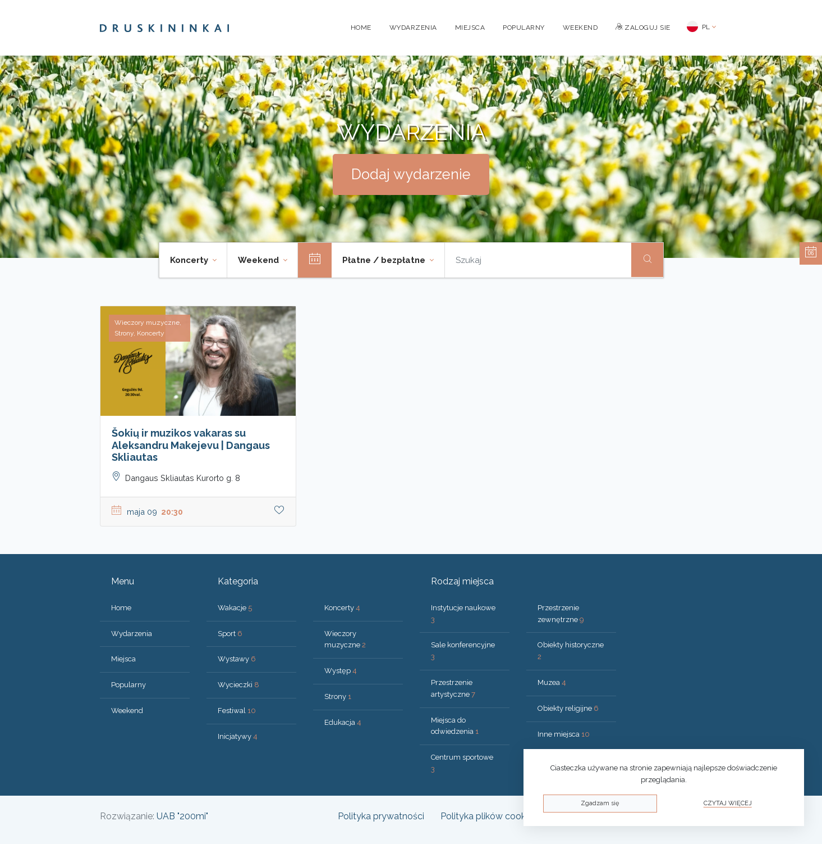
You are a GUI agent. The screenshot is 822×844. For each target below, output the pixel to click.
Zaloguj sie (643, 27)
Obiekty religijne (568, 708)
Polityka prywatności (381, 816)
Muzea (552, 682)
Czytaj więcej (728, 803)
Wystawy (237, 659)
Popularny (524, 27)
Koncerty (342, 607)
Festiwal (237, 710)
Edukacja (342, 722)
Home (361, 27)
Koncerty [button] (190, 260)
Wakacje (235, 607)
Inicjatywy (238, 736)
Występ (340, 670)
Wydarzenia (413, 27)
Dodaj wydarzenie (411, 174)
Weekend (580, 27)
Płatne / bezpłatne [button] (385, 260)
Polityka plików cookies (488, 816)
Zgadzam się (600, 803)
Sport (230, 633)
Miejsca (470, 27)
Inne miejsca (564, 734)
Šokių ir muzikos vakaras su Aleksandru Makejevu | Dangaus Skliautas (191, 445)
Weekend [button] (259, 260)
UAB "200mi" (182, 816)
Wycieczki (238, 684)
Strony (337, 696)
